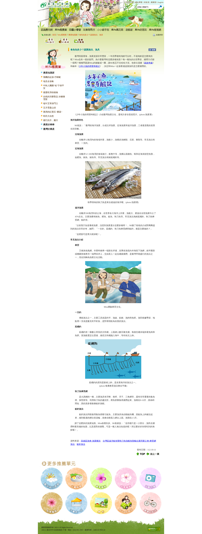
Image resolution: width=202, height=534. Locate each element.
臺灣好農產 (48, 129)
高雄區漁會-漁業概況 (91, 441)
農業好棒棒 (48, 124)
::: (123, 2)
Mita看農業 (62, 35)
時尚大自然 (48, 116)
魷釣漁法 (81, 444)
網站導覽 (138, 2)
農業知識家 (73, 35)
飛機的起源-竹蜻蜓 (52, 77)
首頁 (54, 35)
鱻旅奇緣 (148, 63)
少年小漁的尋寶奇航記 (89, 66)
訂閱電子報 (129, 2)
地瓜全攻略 (48, 81)
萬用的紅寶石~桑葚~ (52, 112)
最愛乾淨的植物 (50, 92)
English (160, 2)
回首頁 (146, 2)
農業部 (153, 2)
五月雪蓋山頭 (49, 108)
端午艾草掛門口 (50, 103)
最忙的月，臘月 (50, 120)
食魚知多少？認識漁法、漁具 (91, 35)
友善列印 (159, 35)
